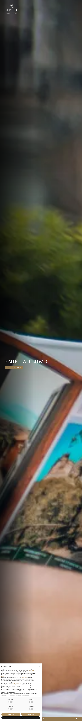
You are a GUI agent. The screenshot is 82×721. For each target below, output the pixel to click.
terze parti (24, 677)
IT (77, 719)
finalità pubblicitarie (16, 683)
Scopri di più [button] (21, 717)
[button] (39, 666)
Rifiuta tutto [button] (11, 714)
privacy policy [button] (31, 670)
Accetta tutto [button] (30, 714)
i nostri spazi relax (14, 367)
